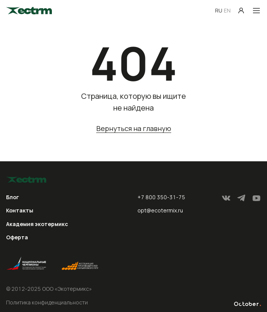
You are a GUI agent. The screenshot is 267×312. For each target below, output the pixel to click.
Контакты (19, 210)
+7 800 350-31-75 (161, 197)
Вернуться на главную (133, 129)
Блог (12, 197)
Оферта (17, 237)
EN (227, 10)
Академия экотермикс (37, 224)
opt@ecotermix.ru (160, 210)
